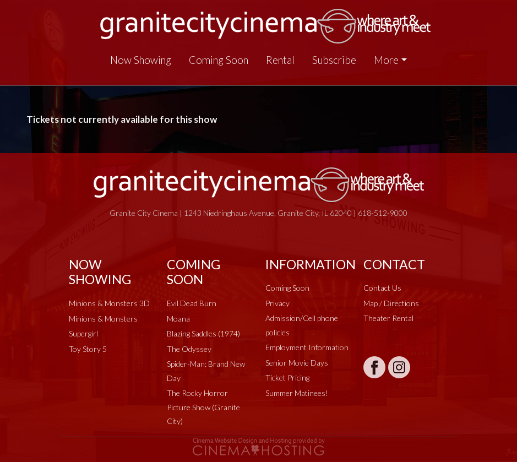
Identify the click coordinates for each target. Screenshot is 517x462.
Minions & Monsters (103, 318)
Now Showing (140, 60)
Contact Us (382, 287)
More (386, 60)
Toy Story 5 (88, 349)
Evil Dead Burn (191, 303)
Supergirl (83, 333)
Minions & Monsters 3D (109, 303)
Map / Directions (391, 303)
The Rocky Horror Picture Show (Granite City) (203, 407)
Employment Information (307, 347)
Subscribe (334, 60)
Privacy (277, 303)
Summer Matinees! (296, 393)
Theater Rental (388, 318)
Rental (280, 60)
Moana (178, 318)
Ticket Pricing (287, 377)
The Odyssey (189, 349)
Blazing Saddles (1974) (203, 333)
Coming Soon (218, 60)
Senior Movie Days (296, 362)
